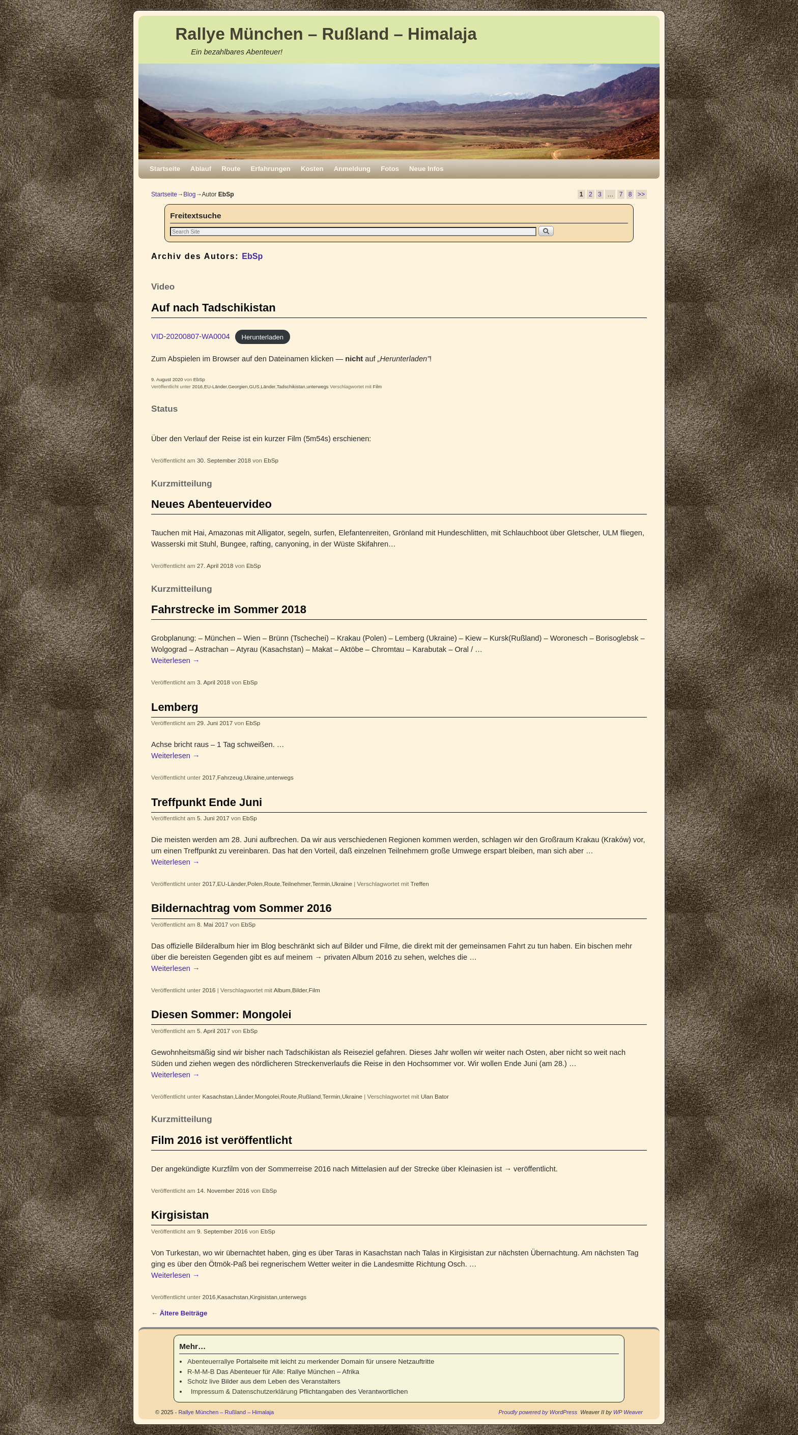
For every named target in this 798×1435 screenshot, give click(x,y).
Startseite (165, 169)
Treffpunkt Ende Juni (206, 802)
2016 (197, 386)
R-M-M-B (200, 1371)
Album (282, 990)
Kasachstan (218, 1096)
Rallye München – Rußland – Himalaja (326, 33)
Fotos (390, 169)
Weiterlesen (175, 660)
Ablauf (200, 169)
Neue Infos (426, 169)
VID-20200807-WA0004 (190, 336)
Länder (268, 386)
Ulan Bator (435, 1096)
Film (377, 386)
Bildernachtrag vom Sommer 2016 (241, 908)
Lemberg (174, 707)
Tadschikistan (291, 386)
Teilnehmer (296, 883)
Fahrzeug (229, 777)
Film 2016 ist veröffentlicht (221, 1140)
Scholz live (203, 1381)
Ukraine (254, 777)
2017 (209, 777)
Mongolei (267, 1096)
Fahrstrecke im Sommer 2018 (228, 609)
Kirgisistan (180, 1215)
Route (230, 169)
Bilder (299, 990)
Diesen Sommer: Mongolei (221, 1014)
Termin (321, 883)
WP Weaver (628, 1412)
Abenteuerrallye (210, 1361)
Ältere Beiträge (179, 1313)
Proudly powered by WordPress (538, 1412)
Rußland (309, 1096)
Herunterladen (262, 336)
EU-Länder (215, 386)
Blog (189, 194)
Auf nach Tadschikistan (213, 307)
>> (641, 194)
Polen (255, 883)
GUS (254, 386)
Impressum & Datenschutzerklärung (242, 1391)
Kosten (312, 169)
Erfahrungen (271, 169)
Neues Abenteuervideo (211, 504)
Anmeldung (352, 169)
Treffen (419, 883)
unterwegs (317, 386)
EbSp (252, 256)
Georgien (238, 386)
